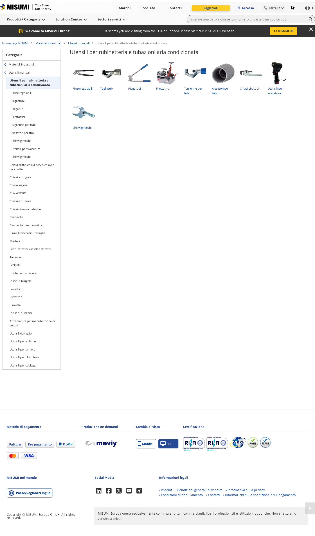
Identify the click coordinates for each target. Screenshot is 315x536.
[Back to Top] (310, 508)
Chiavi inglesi (18, 185)
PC (166, 443)
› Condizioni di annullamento (181, 495)
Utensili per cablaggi (23, 365)
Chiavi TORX (18, 193)
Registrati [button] (210, 8)
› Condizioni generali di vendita (199, 490)
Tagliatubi (18, 101)
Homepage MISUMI (15, 43)
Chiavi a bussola (20, 201)
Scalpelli (15, 265)
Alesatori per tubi (22, 133)
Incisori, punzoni (21, 313)
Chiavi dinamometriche (25, 209)
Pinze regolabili (21, 93)
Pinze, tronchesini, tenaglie (27, 233)
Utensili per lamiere (22, 349)
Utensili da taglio (21, 333)
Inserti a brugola (21, 281)
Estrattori (16, 297)
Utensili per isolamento (25, 341)
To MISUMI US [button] (283, 31)
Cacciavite (16, 217)
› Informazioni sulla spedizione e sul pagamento (259, 495)
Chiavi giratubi (21, 141)
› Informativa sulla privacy (245, 490)
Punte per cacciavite (23, 273)
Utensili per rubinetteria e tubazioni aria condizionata (30, 82)
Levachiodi (17, 289)
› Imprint (165, 490)
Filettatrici (18, 117)
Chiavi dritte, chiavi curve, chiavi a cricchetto (32, 167)
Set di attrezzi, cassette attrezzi (30, 249)
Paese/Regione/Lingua (33, 493)
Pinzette (15, 305)
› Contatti (213, 495)
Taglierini (16, 257)
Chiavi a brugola (20, 177)
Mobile (145, 443)
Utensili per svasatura (25, 149)
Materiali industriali (48, 43)
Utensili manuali (79, 43)
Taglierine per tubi (23, 125)
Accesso (245, 8)
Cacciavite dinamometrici (26, 225)
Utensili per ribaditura (24, 357)
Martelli (15, 241)
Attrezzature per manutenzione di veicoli (32, 323)
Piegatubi (17, 109)
